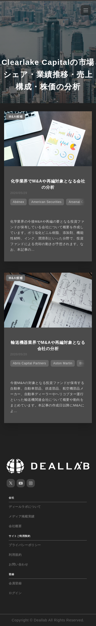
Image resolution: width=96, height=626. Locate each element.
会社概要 (15, 526)
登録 (11, 574)
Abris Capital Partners (29, 363)
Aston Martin (62, 363)
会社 (11, 497)
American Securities (46, 202)
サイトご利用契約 (19, 536)
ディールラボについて (25, 507)
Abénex (18, 202)
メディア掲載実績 (22, 516)
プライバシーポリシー (25, 545)
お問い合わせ (18, 564)
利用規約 (15, 555)
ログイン (15, 593)
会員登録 (15, 583)
